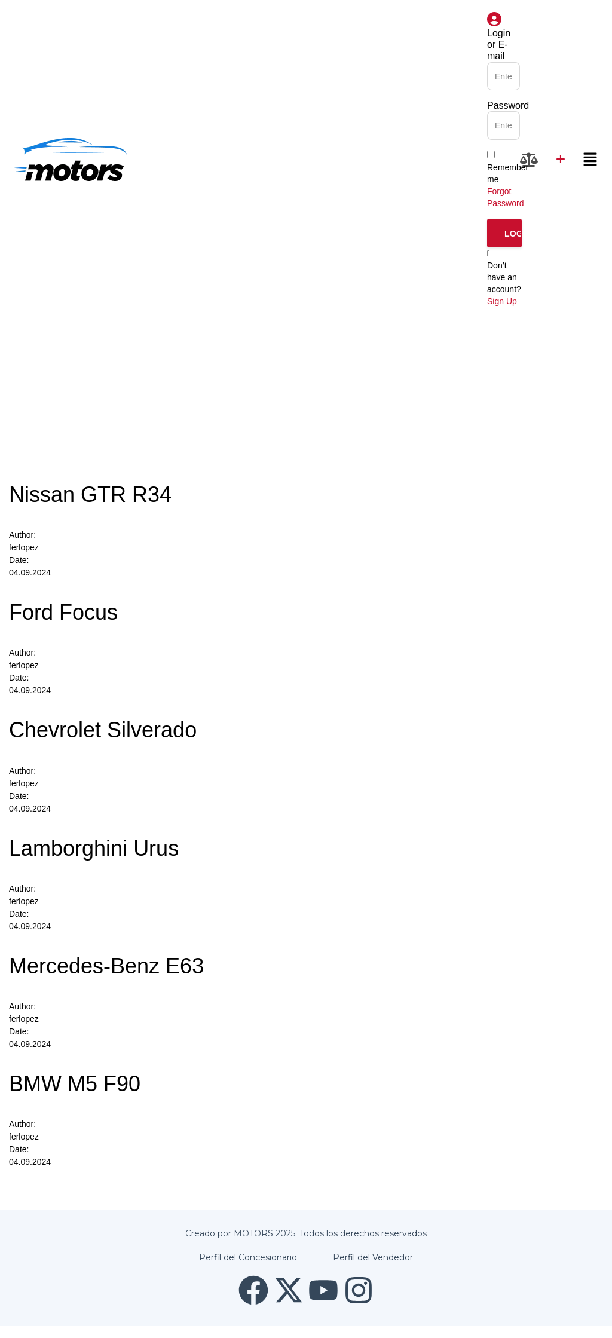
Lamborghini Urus (94, 848)
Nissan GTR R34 (90, 494)
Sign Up (502, 301)
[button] (590, 160)
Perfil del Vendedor (373, 1257)
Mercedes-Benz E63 (106, 966)
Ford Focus (63, 612)
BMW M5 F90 (74, 1083)
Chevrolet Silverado (103, 730)
